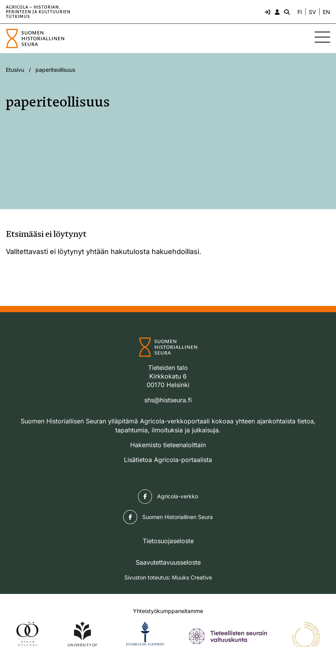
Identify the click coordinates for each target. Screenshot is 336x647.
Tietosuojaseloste (168, 541)
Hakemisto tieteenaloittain (168, 445)
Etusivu (15, 69)
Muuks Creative (192, 577)
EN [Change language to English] (326, 12)
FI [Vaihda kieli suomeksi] (299, 12)
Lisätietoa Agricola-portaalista (168, 460)
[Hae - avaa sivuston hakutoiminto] (286, 12)
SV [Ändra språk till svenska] (312, 12)
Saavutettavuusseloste (168, 562)
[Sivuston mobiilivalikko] (322, 37)
